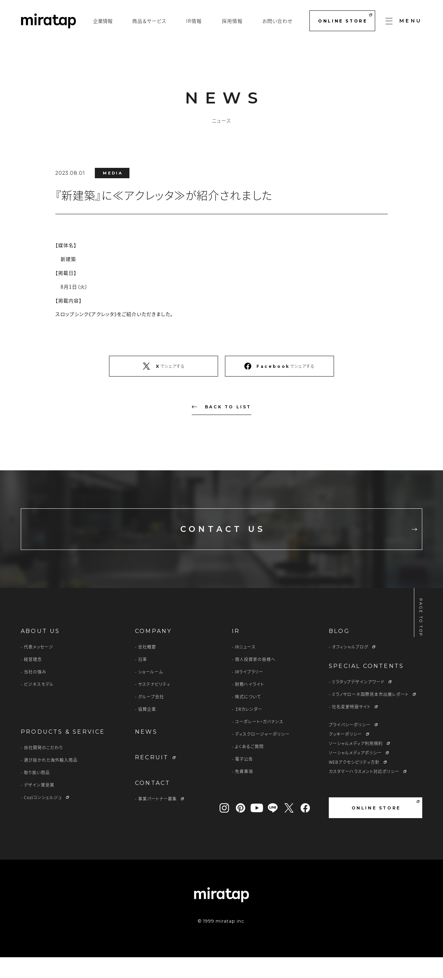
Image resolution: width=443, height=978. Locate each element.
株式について (248, 717)
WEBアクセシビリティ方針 (354, 783)
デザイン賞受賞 (39, 806)
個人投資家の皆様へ (255, 680)
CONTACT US (280, 539)
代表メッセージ (38, 667)
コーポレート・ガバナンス (259, 742)
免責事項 (244, 792)
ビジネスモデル (39, 705)
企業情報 (102, 20)
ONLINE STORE (345, 18)
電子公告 (244, 780)
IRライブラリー (249, 692)
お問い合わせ (277, 20)
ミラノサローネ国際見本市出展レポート (370, 715)
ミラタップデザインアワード (358, 702)
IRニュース (245, 667)
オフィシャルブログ (350, 667)
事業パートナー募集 (157, 819)
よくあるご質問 (249, 767)
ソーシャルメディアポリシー (355, 773)
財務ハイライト (249, 705)
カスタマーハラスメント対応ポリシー (364, 792)
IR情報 (194, 20)
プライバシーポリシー (350, 745)
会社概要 (147, 667)
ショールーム (150, 692)
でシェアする (163, 366)
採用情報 (232, 20)
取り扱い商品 (37, 793)
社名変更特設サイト (351, 727)
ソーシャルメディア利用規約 (356, 764)
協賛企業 (147, 730)
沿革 (142, 680)
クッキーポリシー (345, 755)
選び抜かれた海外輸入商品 (51, 781)
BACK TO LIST (221, 406)
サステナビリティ (154, 705)
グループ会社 (151, 717)
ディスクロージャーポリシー (262, 755)
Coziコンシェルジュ (43, 818)
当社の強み (35, 692)
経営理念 (33, 680)
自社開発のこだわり (43, 768)
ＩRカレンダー (248, 730)
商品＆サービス (149, 20)
